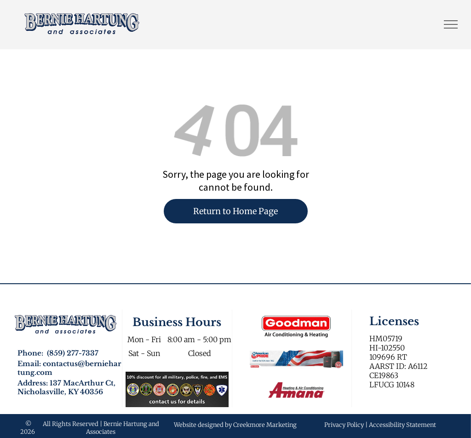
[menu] (451, 24)
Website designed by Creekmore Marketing (235, 425)
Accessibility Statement (402, 425)
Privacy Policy (344, 425)
